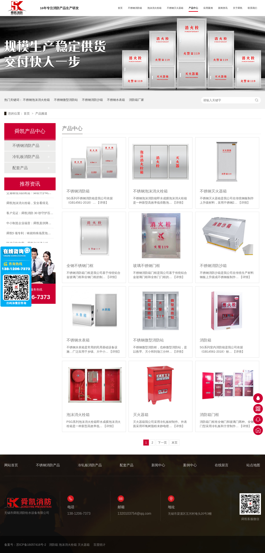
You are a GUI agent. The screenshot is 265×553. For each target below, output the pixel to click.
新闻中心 (158, 465)
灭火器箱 (140, 415)
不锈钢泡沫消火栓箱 (36, 99)
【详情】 (102, 202)
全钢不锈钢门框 (80, 266)
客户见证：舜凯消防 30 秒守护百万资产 (32, 213)
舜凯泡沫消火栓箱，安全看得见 (27, 203)
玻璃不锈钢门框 (146, 266)
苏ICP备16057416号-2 (31, 544)
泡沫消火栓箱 (154, 8)
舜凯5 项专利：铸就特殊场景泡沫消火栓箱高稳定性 (40, 233)
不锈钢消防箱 (135, 8)
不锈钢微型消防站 (66, 99)
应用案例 (208, 8)
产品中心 (193, 8)
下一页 (162, 442)
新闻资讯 (223, 8)
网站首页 (11, 465)
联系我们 (252, 8)
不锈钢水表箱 (116, 99)
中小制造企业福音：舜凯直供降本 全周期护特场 (38, 223)
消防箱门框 (209, 415)
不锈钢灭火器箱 (175, 8)
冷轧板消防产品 (25, 157)
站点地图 (253, 465)
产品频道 (41, 113)
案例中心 (190, 465)
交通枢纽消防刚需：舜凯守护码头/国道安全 (35, 193)
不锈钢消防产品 (25, 145)
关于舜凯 (237, 8)
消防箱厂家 (136, 99)
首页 (120, 8)
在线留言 (221, 465)
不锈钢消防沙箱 (92, 99)
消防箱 (205, 340)
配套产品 (20, 168)
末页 (175, 442)
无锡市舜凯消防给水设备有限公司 (27, 506)
